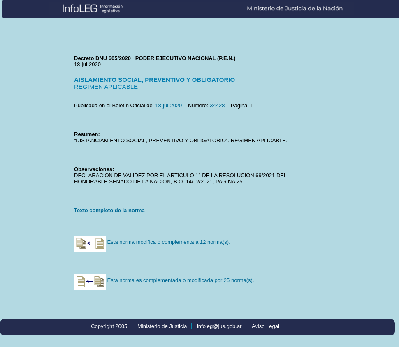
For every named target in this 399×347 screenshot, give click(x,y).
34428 (217, 105)
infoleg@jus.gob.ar (219, 326)
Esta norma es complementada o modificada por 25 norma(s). (164, 280)
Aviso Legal (265, 326)
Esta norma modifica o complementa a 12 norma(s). (152, 242)
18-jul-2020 (168, 105)
